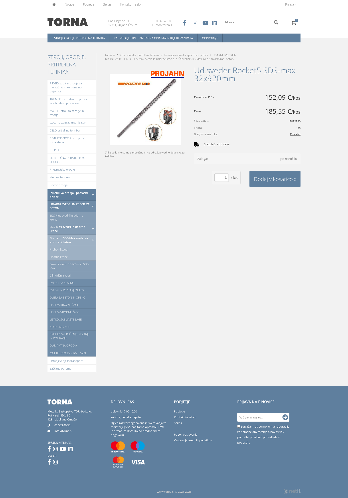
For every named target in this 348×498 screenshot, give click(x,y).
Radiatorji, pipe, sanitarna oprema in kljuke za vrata (153, 38)
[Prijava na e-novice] (285, 417)
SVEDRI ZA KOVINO (62, 283)
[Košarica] (293, 22)
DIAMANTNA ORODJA (63, 345)
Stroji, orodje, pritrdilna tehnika (79, 38)
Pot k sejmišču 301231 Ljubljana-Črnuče (62, 417)
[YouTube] (64, 450)
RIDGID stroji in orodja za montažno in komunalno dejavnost (66, 87)
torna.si (110, 55)
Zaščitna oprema (60, 369)
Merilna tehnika (60, 177)
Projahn (295, 134)
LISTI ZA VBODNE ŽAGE (64, 312)
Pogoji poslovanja (185, 434)
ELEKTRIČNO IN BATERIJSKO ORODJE (67, 160)
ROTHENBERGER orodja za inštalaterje (67, 140)
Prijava (290, 4)
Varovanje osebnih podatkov (193, 440)
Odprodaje (210, 38)
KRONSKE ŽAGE (60, 327)
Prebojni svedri (59, 249)
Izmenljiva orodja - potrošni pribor (69, 195)
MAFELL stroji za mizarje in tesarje (67, 113)
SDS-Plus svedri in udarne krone (66, 217)
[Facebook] (50, 450)
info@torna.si (163, 25)
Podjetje (88, 4)
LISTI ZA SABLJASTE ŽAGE (66, 319)
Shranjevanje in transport (66, 361)
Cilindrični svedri (60, 275)
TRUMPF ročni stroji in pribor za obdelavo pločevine (68, 101)
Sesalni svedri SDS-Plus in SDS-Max (69, 266)
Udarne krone (59, 257)
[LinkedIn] (71, 450)
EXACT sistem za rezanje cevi (68, 123)
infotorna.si (63, 431)
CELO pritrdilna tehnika (65, 130)
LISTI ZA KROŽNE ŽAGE (64, 305)
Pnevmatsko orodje (62, 169)
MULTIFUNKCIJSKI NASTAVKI (68, 353)
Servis (107, 4)
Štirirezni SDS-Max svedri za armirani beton (69, 240)
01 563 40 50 (163, 21)
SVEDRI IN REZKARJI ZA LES (67, 290)
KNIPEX (54, 150)
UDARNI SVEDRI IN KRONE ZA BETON (70, 206)
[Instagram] (56, 450)
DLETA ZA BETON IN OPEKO (67, 297)
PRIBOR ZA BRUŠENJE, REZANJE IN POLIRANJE (69, 336)
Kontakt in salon (131, 4)
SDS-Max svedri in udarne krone (67, 229)
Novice (69, 4)
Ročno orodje (58, 185)
